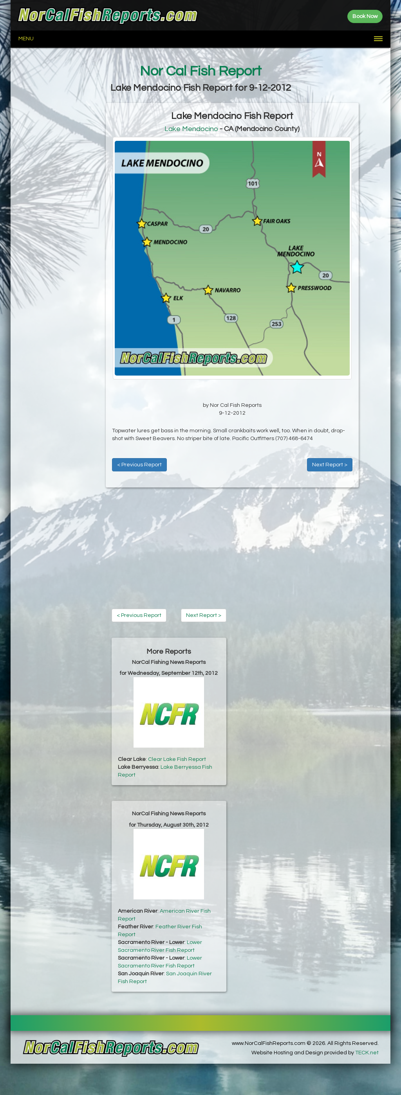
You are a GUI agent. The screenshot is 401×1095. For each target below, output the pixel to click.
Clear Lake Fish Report (177, 759)
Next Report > (329, 464)
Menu (26, 38)
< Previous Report (139, 464)
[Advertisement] (58, 220)
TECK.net (367, 1052)
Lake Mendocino (191, 129)
